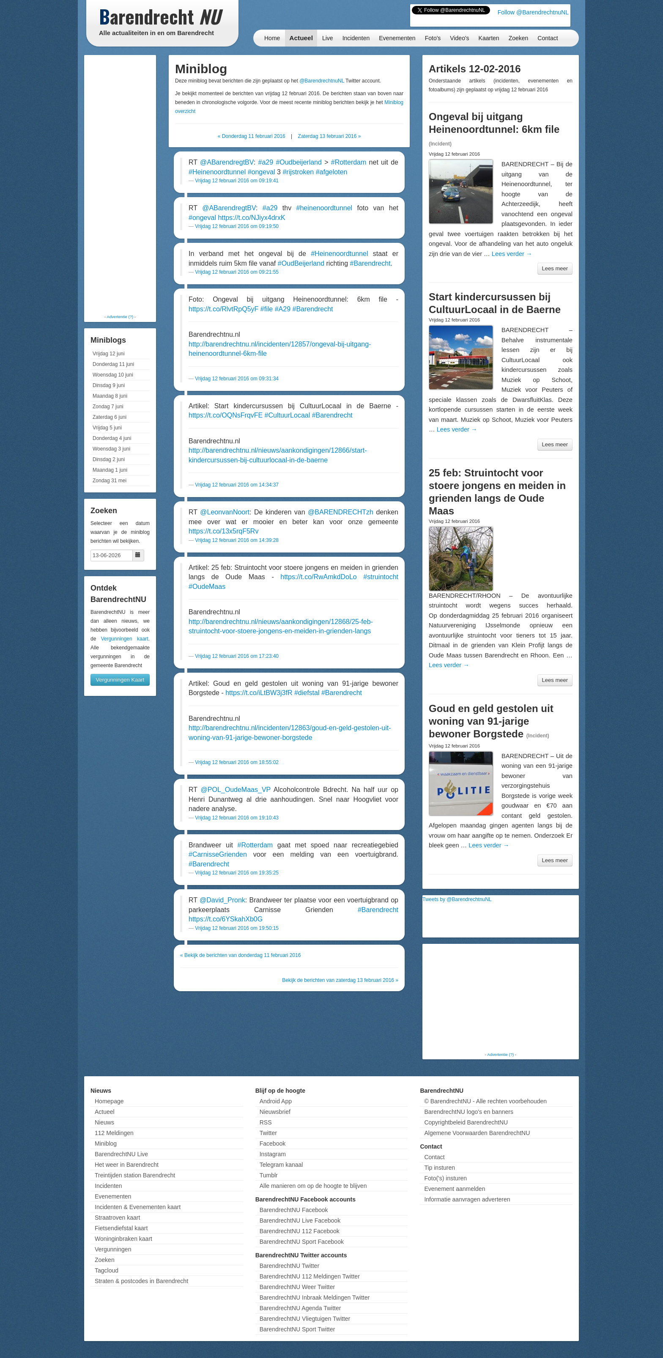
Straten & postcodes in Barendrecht (141, 1281)
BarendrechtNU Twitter (289, 1265)
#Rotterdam (349, 162)
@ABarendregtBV (227, 162)
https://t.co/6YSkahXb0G (226, 919)
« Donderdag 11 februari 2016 (251, 136)
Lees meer (555, 268)
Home (272, 38)
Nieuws (104, 1122)
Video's (459, 38)
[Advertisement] (120, 184)
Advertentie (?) (120, 316)
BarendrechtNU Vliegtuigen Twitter (305, 1318)
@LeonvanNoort (224, 512)
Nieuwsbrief (275, 1111)
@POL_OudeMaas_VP (236, 789)
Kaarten (489, 38)
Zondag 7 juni (108, 407)
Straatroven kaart (117, 1217)
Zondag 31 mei (109, 481)
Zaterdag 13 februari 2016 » (329, 136)
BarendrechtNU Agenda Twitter (300, 1308)
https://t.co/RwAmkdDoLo (318, 576)
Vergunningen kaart (124, 639)
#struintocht (380, 576)
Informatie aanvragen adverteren (467, 1199)
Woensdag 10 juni (113, 375)
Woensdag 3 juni (111, 449)
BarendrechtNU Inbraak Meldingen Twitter (315, 1297)
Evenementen (397, 38)
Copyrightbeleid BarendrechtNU (466, 1122)
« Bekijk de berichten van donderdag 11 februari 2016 (240, 955)
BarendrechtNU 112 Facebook (300, 1231)
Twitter (268, 1133)
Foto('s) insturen (445, 1178)
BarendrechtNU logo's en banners (468, 1111)
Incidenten (356, 38)
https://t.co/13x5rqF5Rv (223, 531)
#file (266, 309)
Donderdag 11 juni (113, 364)
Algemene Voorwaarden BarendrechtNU (477, 1133)
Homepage (109, 1101)
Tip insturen (439, 1167)
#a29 (266, 162)
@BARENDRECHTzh (340, 512)
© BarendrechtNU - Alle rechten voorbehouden (485, 1101)
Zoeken (519, 38)
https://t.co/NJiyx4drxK (251, 217)
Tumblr (269, 1175)
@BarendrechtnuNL (321, 81)
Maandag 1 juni (110, 470)
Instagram (273, 1154)
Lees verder (512, 253)
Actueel (301, 37)
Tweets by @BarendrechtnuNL (457, 899)
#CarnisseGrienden (218, 854)
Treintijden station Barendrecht (135, 1175)
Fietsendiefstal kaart (121, 1228)
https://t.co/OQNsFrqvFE (226, 415)
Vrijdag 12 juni (109, 354)
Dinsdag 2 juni (109, 459)
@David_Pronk (222, 900)
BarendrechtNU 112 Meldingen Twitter (310, 1276)
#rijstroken (298, 172)
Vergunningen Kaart (120, 679)
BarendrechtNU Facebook (294, 1210)
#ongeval (261, 172)
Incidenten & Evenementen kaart (138, 1207)
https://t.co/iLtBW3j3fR (258, 692)
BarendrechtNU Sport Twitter (297, 1329)
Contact (547, 38)
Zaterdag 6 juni (109, 417)
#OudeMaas (207, 586)
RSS (266, 1122)
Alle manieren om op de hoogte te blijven (313, 1185)
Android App (276, 1101)
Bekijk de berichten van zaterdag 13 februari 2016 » (340, 980)
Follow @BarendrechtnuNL (533, 12)
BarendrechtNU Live (121, 1154)
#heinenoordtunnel (324, 208)
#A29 (282, 309)
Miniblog (106, 1143)
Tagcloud (106, 1270)
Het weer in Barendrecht (127, 1164)
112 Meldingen (114, 1133)
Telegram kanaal (281, 1164)
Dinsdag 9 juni (109, 385)
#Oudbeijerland (299, 162)
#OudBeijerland (301, 263)
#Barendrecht (370, 263)
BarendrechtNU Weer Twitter (297, 1287)
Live (327, 38)
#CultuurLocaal (287, 415)
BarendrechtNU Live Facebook (300, 1220)
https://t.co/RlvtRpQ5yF (223, 309)
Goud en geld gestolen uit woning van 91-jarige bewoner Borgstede (491, 721)
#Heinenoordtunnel (217, 172)
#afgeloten (332, 172)
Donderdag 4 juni (112, 438)
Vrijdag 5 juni (107, 428)
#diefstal (307, 692)
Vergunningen (113, 1249)
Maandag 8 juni (110, 396)
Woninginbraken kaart (123, 1238)
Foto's (433, 38)
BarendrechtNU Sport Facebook (302, 1241)
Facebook (272, 1143)
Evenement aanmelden (454, 1188)
